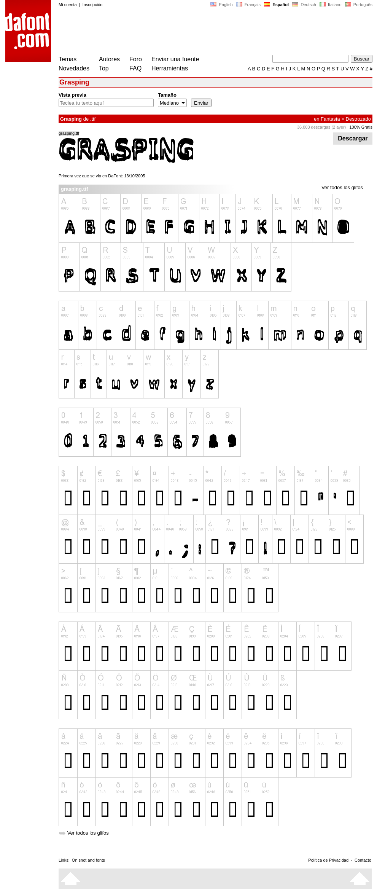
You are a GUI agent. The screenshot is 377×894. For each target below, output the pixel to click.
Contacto (363, 860)
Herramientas (169, 68)
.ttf (92, 119)
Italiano (330, 4)
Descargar (352, 138)
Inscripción (93, 4)
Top (104, 68)
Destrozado (358, 119)
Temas (67, 59)
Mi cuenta (68, 4)
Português (358, 4)
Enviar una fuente (175, 59)
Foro (135, 59)
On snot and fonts (88, 860)
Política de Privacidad (328, 860)
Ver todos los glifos (342, 187)
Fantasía (330, 119)
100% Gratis (360, 127)
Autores (109, 59)
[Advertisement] (197, 33)
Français (248, 4)
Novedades (74, 68)
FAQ (135, 68)
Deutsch (304, 4)
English (221, 4)
